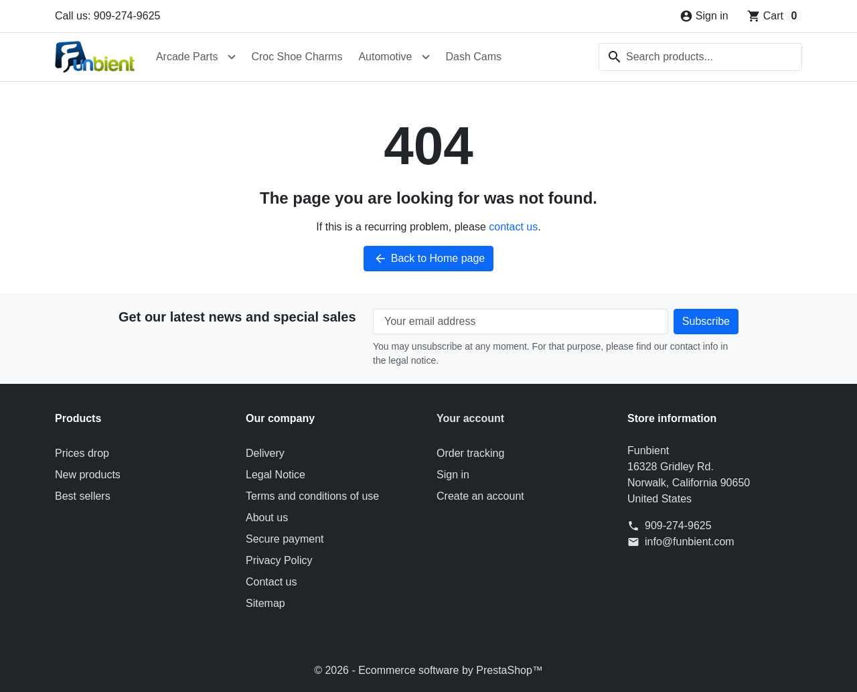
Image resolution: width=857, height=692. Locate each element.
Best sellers (82, 496)
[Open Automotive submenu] (426, 57)
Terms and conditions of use (312, 496)
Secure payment (285, 539)
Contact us (271, 581)
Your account (470, 418)
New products (88, 474)
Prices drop (82, 453)
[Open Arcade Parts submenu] (231, 57)
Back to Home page (428, 259)
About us (267, 517)
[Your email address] (520, 321)
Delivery (265, 453)
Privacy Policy (279, 560)
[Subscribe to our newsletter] (706, 321)
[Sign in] (704, 16)
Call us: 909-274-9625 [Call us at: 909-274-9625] (107, 15)
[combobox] (700, 57)
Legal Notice (275, 474)
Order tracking (470, 453)
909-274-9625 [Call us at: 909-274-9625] (678, 525)
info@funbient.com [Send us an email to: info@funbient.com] (689, 541)
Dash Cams (473, 56)
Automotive (385, 56)
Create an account (480, 496)
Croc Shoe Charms (296, 56)
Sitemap (265, 603)
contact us (513, 226)
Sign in (453, 474)
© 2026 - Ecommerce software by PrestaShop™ (428, 670)
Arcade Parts (187, 56)
